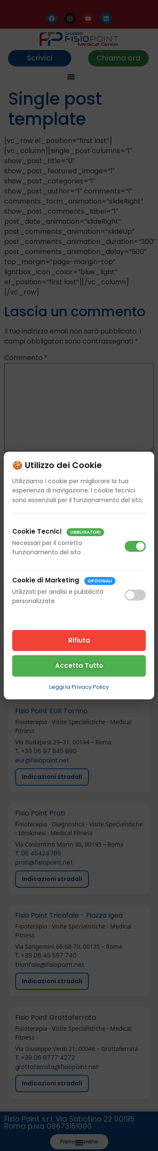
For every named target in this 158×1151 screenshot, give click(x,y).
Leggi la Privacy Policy (79, 687)
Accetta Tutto (79, 665)
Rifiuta (79, 640)
